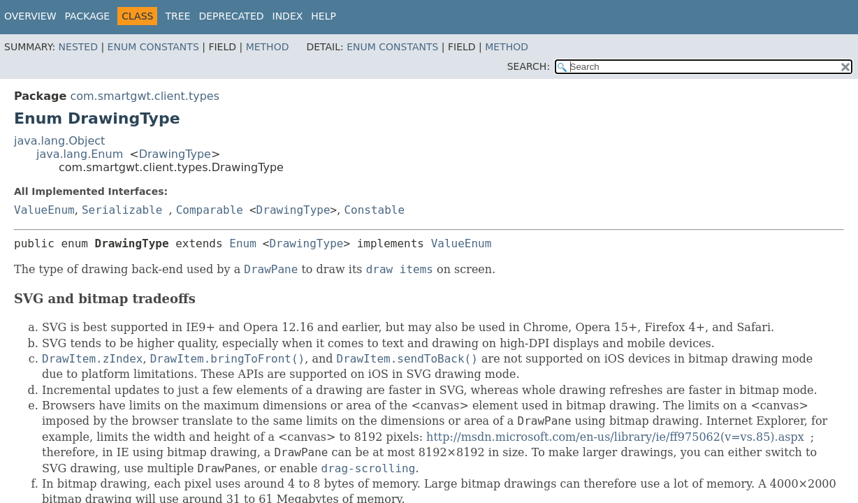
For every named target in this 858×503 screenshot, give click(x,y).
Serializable (122, 210)
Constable (374, 210)
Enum (242, 243)
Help (323, 16)
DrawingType (175, 154)
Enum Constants (153, 46)
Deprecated (230, 16)
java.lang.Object (59, 140)
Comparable (209, 210)
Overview (30, 16)
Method (267, 46)
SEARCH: (528, 66)
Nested (78, 46)
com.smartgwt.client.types (144, 96)
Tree (177, 16)
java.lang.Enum (79, 154)
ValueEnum (44, 210)
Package (87, 16)
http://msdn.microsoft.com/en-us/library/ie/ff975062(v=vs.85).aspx (615, 437)
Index (287, 16)
